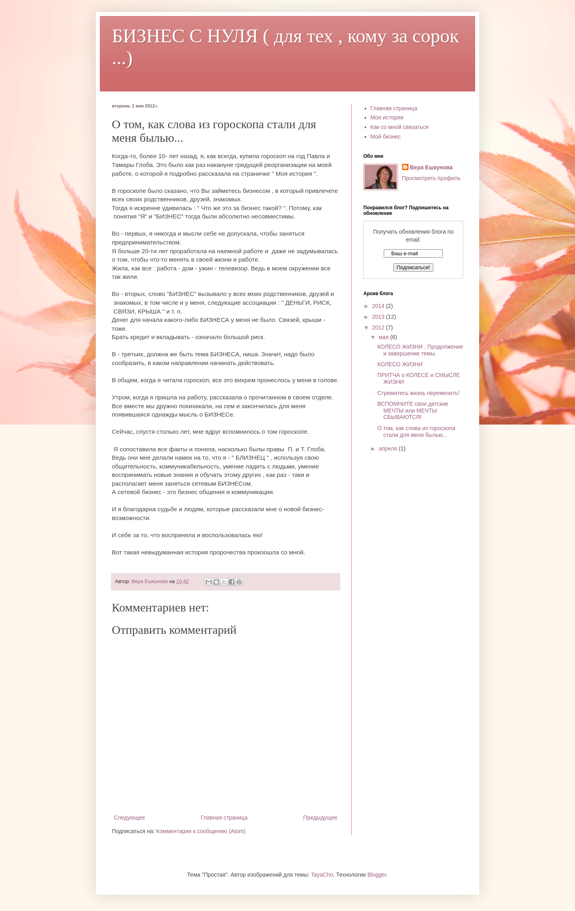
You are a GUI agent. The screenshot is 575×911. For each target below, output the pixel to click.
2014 (379, 306)
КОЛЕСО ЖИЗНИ (399, 364)
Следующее (129, 817)
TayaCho (322, 874)
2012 (379, 327)
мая (384, 337)
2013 (379, 317)
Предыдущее (320, 817)
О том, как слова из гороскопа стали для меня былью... (416, 431)
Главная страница (224, 817)
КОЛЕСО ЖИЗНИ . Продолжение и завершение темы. (420, 350)
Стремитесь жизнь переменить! (418, 393)
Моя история (387, 117)
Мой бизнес (386, 136)
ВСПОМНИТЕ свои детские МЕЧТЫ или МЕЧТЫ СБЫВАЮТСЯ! (412, 411)
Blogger (376, 874)
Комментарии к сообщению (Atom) (201, 831)
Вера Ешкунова (431, 167)
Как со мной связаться (400, 127)
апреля (389, 448)
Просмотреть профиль (431, 178)
